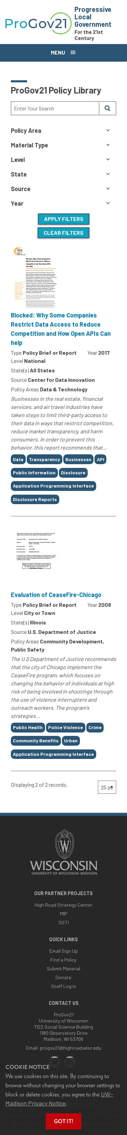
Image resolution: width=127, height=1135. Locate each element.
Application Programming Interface (53, 486)
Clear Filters (63, 232)
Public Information (34, 472)
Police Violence (65, 727)
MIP (63, 913)
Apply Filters (63, 218)
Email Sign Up (63, 951)
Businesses (78, 459)
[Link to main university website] (64, 875)
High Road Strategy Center (63, 905)
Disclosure (73, 472)
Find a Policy (63, 960)
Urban (71, 740)
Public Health (28, 727)
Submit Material (63, 968)
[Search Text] (55, 108)
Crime (95, 727)
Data (18, 459)
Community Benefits (36, 740)
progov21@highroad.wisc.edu (70, 1048)
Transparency (44, 459)
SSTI (64, 922)
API (100, 459)
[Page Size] (107, 787)
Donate (63, 977)
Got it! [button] (63, 1121)
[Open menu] (63, 53)
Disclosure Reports (35, 499)
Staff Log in (63, 986)
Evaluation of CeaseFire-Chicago (56, 594)
